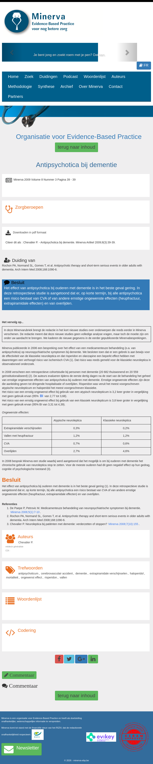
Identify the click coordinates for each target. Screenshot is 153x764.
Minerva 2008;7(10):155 (123, 524)
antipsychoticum (28, 573)
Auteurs (118, 76)
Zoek (29, 76)
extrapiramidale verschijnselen (108, 573)
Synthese (46, 86)
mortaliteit (12, 577)
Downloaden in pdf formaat (29, 232)
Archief (66, 86)
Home (13, 76)
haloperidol (137, 573)
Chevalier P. (25, 542)
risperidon (51, 577)
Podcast (70, 76)
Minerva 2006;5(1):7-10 (25, 512)
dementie (81, 573)
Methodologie (20, 86)
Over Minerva (91, 86)
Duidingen (48, 76)
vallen (63, 577)
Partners (15, 96)
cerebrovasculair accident (57, 573)
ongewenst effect (31, 577)
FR (143, 65)
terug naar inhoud (76, 147)
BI (41, 396)
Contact (116, 86)
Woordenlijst (95, 76)
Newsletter (21, 749)
